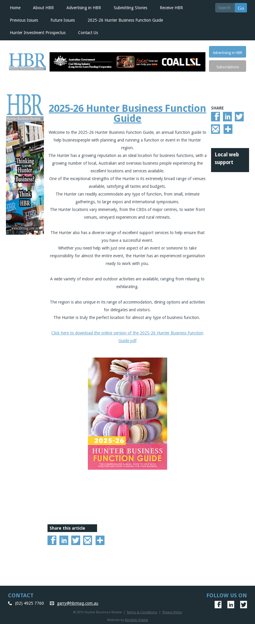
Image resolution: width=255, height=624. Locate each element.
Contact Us (88, 32)
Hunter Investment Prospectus (38, 32)
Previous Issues (24, 20)
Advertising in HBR (83, 7)
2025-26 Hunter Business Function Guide (125, 20)
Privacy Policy (172, 612)
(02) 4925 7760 (29, 603)
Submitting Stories (130, 7)
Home (15, 7)
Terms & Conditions (142, 612)
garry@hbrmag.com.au (77, 603)
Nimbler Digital (136, 620)
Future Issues (62, 20)
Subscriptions (227, 67)
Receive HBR (171, 7)
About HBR (43, 7)
